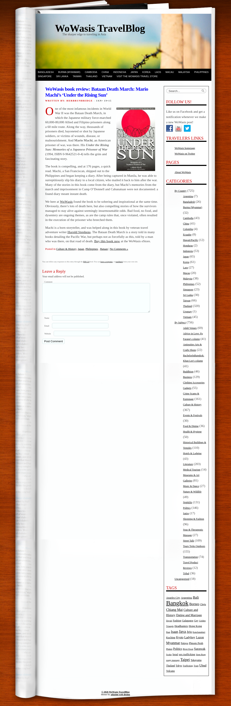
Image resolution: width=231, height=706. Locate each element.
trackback (119, 262)
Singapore (45, 76)
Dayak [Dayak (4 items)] (169, 621)
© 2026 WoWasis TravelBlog (115, 692)
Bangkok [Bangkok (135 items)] (177, 603)
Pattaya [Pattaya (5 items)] (184, 643)
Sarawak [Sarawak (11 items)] (199, 648)
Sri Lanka (62, 76)
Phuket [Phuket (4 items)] (169, 649)
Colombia (188, 229)
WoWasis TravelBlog (100, 28)
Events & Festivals (192, 415)
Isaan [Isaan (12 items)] (174, 631)
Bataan (104, 248)
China (105, 72)
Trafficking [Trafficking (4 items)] (188, 666)
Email (46, 331)
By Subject (180, 322)
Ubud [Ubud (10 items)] (202, 665)
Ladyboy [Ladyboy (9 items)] (189, 637)
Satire (186, 513)
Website (47, 339)
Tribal (186, 573)
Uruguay (187, 311)
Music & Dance (191, 486)
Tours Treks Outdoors (194, 546)
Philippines (201, 72)
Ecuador (187, 234)
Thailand (91, 76)
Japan (134, 72)
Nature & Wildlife (192, 491)
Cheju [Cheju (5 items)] (203, 604)
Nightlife (187, 502)
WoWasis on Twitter (185, 153)
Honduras (188, 245)
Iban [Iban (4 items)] (168, 632)
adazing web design (120, 694)
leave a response (106, 262)
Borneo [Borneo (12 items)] (194, 604)
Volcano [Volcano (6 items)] (170, 670)
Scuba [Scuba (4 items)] (169, 654)
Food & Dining (190, 426)
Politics (187, 507)
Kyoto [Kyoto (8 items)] (179, 637)
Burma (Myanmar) (69, 72)
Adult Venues (190, 328)
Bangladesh (46, 72)
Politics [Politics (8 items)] (177, 648)
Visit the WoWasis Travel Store (137, 76)
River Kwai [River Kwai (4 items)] (188, 649)
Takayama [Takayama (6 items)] (196, 660)
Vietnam (107, 76)
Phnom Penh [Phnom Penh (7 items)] (196, 643)
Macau (169, 72)
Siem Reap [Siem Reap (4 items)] (201, 654)
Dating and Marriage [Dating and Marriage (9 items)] (189, 615)
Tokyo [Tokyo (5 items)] (179, 665)
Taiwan (77, 76)
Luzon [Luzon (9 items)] (200, 637)
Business (187, 377)
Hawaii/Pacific (190, 240)
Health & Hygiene (192, 431)
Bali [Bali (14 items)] (196, 597)
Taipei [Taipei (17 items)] (185, 660)
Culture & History (66, 248)
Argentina (188, 196)
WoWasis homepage (185, 148)
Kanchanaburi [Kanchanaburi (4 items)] (199, 632)
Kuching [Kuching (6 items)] (170, 637)
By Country (180, 190)
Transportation (190, 556)
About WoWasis (183, 172)
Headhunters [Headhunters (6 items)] (181, 626)
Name (46, 323)
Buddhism (188, 371)
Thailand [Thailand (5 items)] (170, 665)
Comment (48, 282)
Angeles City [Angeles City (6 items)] (173, 597)
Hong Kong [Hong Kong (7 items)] (195, 626)
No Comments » (119, 248)
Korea (146, 72)
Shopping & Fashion (193, 518)
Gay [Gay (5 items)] (196, 620)
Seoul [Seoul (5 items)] (175, 654)
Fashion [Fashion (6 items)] (177, 620)
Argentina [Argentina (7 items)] (186, 597)
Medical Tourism (191, 469)
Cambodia (91, 72)
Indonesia (119, 72)
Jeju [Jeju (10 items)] (189, 631)
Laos (158, 72)
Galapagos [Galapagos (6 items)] (187, 620)
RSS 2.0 (86, 262)
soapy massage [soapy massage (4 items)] (173, 660)
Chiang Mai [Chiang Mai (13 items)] (174, 610)
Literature (188, 464)
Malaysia (184, 72)
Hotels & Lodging (192, 453)
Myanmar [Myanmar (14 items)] (173, 643)
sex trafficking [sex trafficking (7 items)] (187, 654)
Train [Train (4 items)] (196, 666)
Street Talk (188, 540)
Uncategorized (182, 578)
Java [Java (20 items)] (182, 631)
